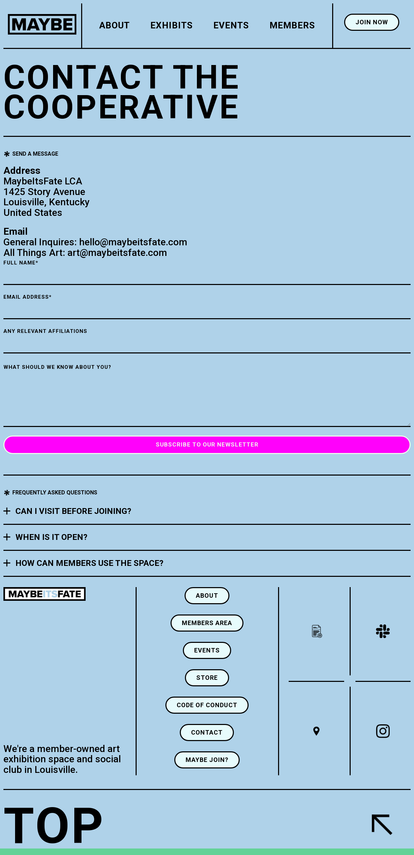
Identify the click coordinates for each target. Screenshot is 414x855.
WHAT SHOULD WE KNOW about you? (57, 367)
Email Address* (27, 297)
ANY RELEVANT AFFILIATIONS (45, 331)
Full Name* (20, 263)
